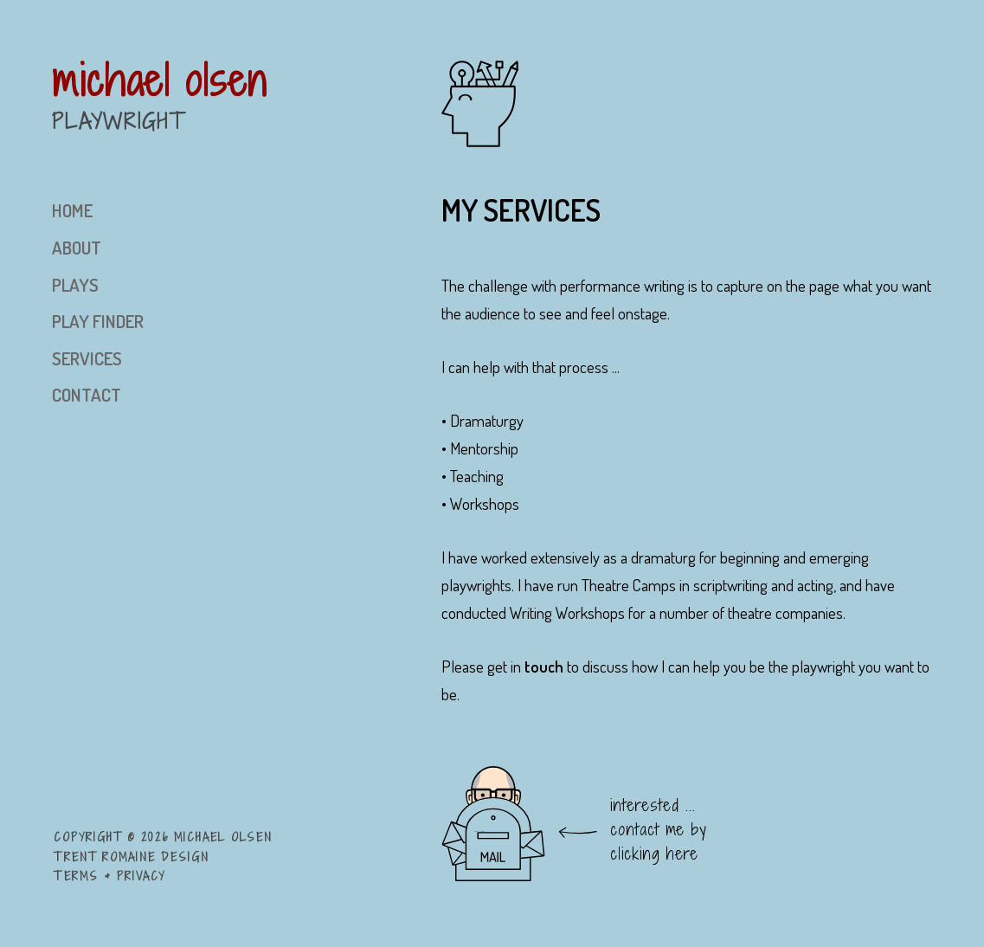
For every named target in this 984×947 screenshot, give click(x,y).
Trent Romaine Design (131, 857)
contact (86, 394)
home (72, 210)
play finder (98, 321)
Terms (76, 876)
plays (75, 285)
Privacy (141, 876)
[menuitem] (246, 210)
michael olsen (159, 80)
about (76, 247)
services (87, 358)
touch (543, 666)
